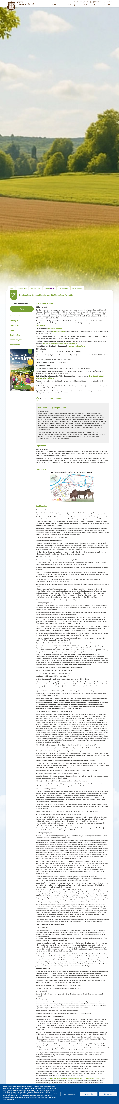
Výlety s (49, 701)
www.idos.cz (40, 739)
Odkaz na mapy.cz (55, 742)
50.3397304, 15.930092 (53, 811)
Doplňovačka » (15, 748)
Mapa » (12, 743)
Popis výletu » (15, 734)
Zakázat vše (89, 1094)
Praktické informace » (18, 729)
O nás (85, 5)
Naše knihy (95, 5)
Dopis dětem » (15, 738)
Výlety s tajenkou (72, 5)
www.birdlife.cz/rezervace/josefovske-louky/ (60, 756)
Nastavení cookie (69, 1094)
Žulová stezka (41, 791)
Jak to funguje (22, 701)
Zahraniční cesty (77, 701)
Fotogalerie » (15, 758)
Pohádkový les (57, 5)
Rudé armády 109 (58, 745)
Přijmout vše (108, 1094)
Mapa (11, 701)
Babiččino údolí (98, 789)
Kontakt (106, 5)
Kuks (90, 789)
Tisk (22, 722)
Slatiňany (50, 791)
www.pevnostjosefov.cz (77, 759)
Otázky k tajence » (17, 753)
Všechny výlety (36, 701)
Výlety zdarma (63, 701)
